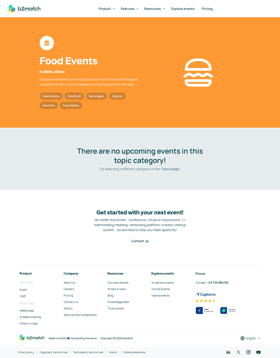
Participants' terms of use (88, 352)
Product (107, 8)
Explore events (183, 8)
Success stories (118, 282)
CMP (23, 296)
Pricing (207, 8)
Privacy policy (26, 352)
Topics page (170, 169)
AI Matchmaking (30, 317)
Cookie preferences (134, 352)
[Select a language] (250, 338)
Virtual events (161, 289)
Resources (155, 8)
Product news (117, 289)
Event (23, 290)
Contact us (140, 241)
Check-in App (28, 323)
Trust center (116, 308)
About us (69, 282)
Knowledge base (118, 302)
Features (130, 8)
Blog (110, 295)
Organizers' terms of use (53, 352)
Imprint (113, 352)
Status (68, 308)
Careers (69, 289)
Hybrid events (161, 295)
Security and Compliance (80, 315)
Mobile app (27, 310)
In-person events (163, 282)
